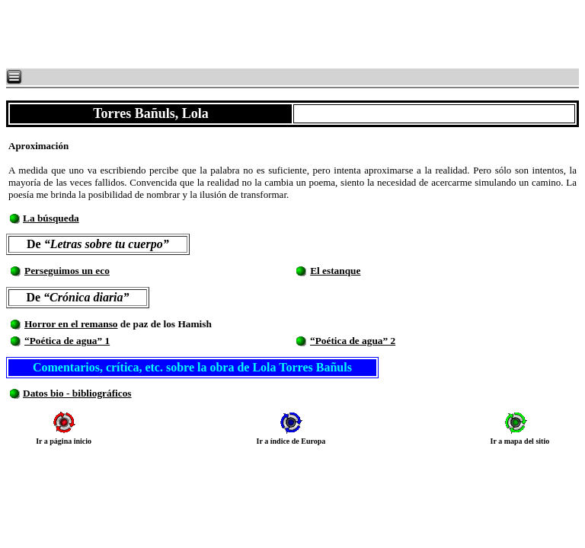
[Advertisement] (190, 34)
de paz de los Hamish (165, 324)
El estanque (335, 270)
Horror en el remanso (71, 324)
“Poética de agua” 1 (67, 340)
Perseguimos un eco (67, 270)
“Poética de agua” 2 (352, 340)
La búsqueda (51, 218)
